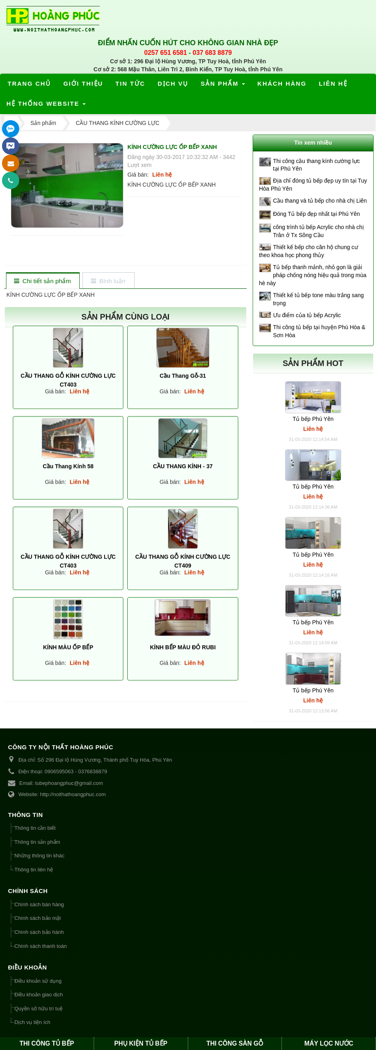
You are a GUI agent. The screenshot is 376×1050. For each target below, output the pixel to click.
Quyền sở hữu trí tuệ (38, 1009)
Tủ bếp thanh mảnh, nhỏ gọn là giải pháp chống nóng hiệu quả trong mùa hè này (312, 275)
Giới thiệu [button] (83, 83)
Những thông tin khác (39, 856)
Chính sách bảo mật (37, 918)
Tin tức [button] (130, 83)
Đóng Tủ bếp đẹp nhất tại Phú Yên (316, 214)
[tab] (42, 281)
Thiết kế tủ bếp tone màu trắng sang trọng (318, 299)
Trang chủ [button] (29, 83)
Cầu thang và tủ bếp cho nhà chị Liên (320, 200)
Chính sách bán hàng (39, 904)
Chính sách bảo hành (39, 932)
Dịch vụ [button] (173, 83)
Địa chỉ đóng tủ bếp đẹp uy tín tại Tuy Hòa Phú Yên (313, 184)
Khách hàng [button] (282, 83)
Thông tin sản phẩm (37, 842)
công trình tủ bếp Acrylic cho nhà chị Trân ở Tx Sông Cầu (318, 231)
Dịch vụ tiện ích (32, 1022)
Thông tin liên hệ (33, 870)
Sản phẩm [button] (223, 86)
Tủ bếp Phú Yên (313, 419)
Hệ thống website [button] (46, 106)
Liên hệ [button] (333, 83)
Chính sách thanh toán (40, 946)
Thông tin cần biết (35, 828)
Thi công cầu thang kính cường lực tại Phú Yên (316, 165)
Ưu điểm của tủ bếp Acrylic (307, 315)
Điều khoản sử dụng (38, 981)
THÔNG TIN (25, 814)
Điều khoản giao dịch (38, 995)
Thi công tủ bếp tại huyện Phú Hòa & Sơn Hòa (319, 331)
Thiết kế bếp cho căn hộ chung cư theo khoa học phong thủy (308, 251)
